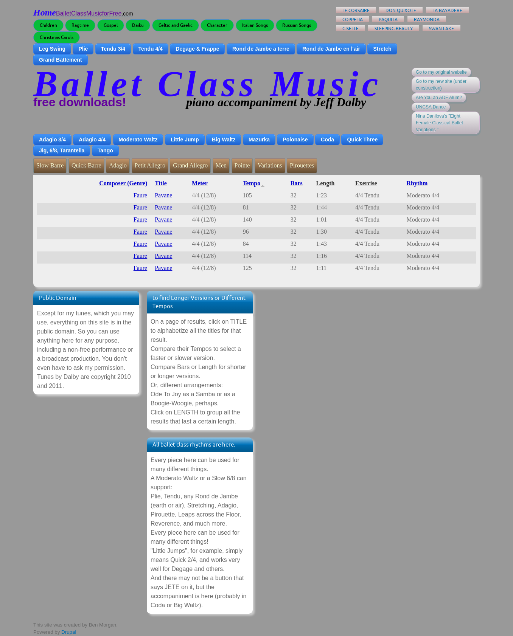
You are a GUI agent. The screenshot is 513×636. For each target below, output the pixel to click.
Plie (83, 49)
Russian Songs (296, 25)
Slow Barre (50, 165)
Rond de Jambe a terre (260, 49)
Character (217, 25)
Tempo (254, 183)
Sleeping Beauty (394, 28)
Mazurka (259, 140)
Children (48, 25)
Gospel (111, 25)
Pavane (163, 195)
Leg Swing (52, 49)
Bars (297, 183)
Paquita (388, 19)
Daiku (138, 25)
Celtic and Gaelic (176, 25)
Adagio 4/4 (92, 140)
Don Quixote (401, 10)
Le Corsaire (356, 10)
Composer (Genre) (123, 183)
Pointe (242, 165)
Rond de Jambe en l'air (331, 49)
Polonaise (295, 140)
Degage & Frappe (197, 49)
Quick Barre (86, 165)
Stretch (382, 49)
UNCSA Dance (431, 107)
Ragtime (80, 25)
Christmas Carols (56, 37)
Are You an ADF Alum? (439, 97)
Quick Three (362, 140)
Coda (327, 140)
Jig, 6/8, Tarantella (61, 150)
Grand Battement (60, 60)
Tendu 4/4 (150, 49)
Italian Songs (255, 25)
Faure (140, 195)
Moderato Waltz (138, 140)
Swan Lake (441, 28)
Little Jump (185, 140)
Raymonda (427, 19)
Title (161, 183)
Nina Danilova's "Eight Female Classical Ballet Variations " (439, 122)
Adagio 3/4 (52, 140)
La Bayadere (447, 10)
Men (221, 165)
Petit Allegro (150, 165)
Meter (200, 183)
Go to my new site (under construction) (441, 85)
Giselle (350, 28)
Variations (270, 165)
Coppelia (352, 19)
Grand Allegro (190, 165)
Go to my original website (441, 72)
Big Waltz (223, 140)
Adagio (118, 165)
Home (44, 12)
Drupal (68, 632)
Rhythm (417, 183)
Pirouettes (302, 165)
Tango (105, 150)
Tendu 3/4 (113, 49)
